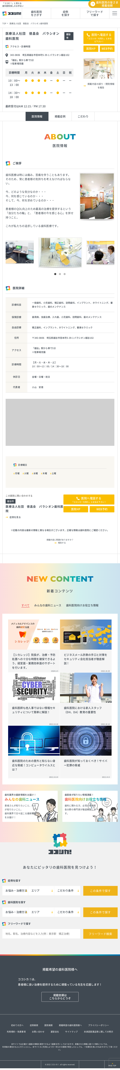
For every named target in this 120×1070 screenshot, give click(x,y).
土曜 (54, 473)
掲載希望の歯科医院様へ (70, 1025)
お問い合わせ (38, 1032)
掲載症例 (60, 116)
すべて (25, 605)
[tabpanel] (60, 253)
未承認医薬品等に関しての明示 (98, 1032)
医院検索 (48, 1025)
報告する (62, 543)
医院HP (90, 48)
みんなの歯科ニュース (47, 605)
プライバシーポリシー (98, 1025)
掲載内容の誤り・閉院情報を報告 (101, 86)
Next (116, 227)
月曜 (17, 473)
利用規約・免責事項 (16, 1032)
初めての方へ (17, 1025)
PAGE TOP (112, 1065)
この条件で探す (100, 890)
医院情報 (37, 116)
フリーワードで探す (94, 13)
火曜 (26, 473)
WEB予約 (107, 48)
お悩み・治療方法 (16, 890)
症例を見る (15, 517)
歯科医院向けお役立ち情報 (82, 605)
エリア (35, 890)
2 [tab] (60, 274)
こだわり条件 (65, 890)
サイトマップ (71, 1032)
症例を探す (65, 13)
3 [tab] (64, 274)
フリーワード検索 (100, 933)
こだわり (83, 116)
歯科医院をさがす (36, 13)
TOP (4, 23)
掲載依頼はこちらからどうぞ (60, 997)
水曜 (35, 473)
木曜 (44, 473)
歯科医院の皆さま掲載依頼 (107, 4)
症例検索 (34, 1025)
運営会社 (55, 1032)
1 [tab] (55, 274)
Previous (4, 227)
